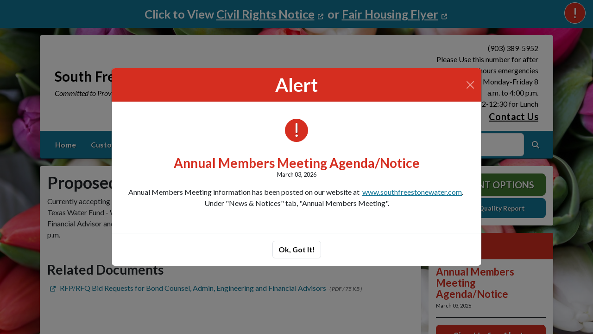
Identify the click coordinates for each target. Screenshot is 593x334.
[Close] (470, 84)
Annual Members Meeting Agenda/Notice (297, 163)
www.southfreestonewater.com (412, 191)
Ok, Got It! (296, 249)
